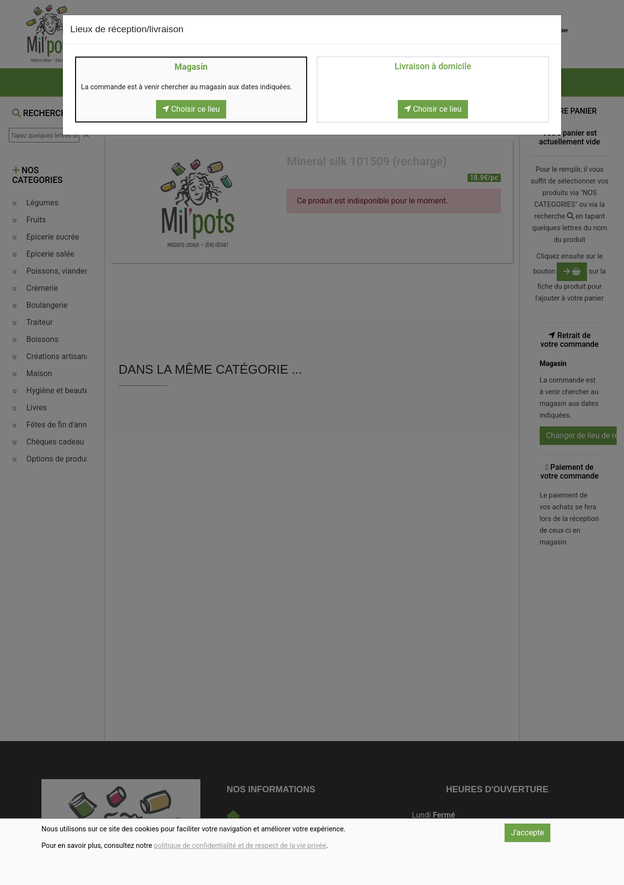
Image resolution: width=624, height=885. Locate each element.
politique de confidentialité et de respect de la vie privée (240, 846)
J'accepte (527, 832)
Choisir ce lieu (191, 109)
